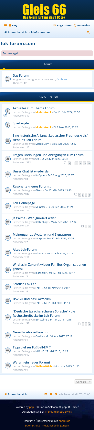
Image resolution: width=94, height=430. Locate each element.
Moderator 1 (43, 112)
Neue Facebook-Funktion (31, 332)
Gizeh (38, 190)
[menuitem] (12, 25)
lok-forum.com (18, 43)
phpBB (33, 407)
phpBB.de (64, 421)
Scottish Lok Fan (25, 284)
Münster (40, 207)
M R (37, 351)
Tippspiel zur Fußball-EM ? (32, 347)
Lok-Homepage (24, 203)
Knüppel (40, 175)
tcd (37, 159)
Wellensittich (43, 366)
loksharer (40, 273)
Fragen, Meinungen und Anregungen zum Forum (48, 155)
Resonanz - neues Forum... (32, 186)
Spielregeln (21, 123)
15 (85, 163)
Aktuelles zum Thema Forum (34, 108)
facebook (61, 79)
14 (80, 163)
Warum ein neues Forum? (31, 362)
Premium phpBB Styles (58, 411)
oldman (39, 253)
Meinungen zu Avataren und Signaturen (42, 234)
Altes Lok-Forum (25, 249)
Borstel (39, 319)
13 (76, 163)
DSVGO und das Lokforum (32, 299)
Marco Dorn (42, 143)
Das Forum (21, 75)
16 (89, 163)
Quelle (39, 336)
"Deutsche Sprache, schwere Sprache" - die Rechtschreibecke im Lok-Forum (44, 313)
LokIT (38, 288)
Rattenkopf (41, 222)
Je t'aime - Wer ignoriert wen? (34, 218)
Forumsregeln (11, 53)
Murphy (40, 238)
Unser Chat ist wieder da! (31, 171)
